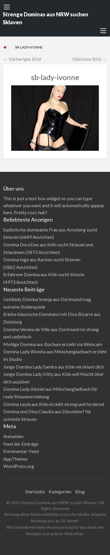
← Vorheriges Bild (22, 59)
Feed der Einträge (20, 444)
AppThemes (15, 458)
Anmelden (13, 436)
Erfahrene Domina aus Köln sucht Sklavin (43, 274)
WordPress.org (18, 466)
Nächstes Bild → (89, 59)
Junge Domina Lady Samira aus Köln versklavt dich (53, 366)
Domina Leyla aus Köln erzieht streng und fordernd (53, 404)
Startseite (35, 491)
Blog (80, 491)
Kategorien (60, 491)
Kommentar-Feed (21, 451)
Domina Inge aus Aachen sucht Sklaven (41, 259)
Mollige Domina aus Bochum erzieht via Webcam (52, 344)
